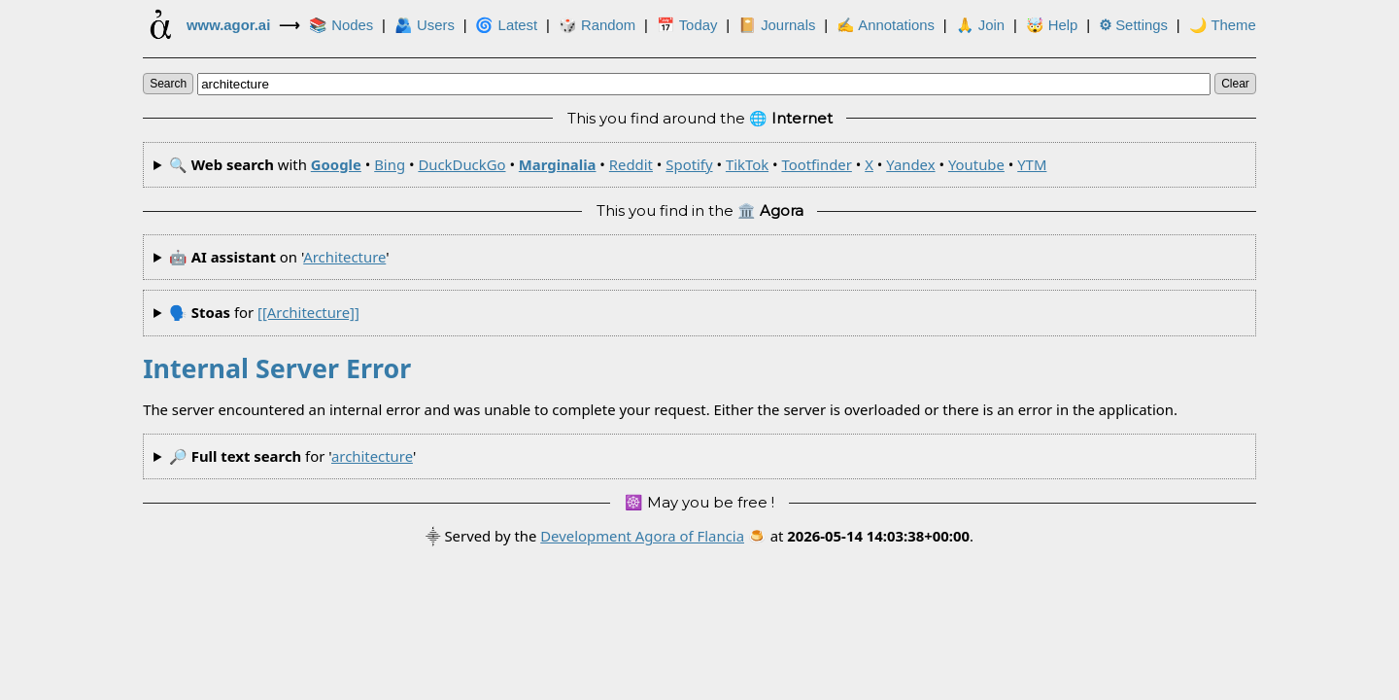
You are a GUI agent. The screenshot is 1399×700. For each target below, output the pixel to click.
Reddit (631, 164)
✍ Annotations (885, 25)
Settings (1133, 25)
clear (1235, 83)
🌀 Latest (506, 25)
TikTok (747, 164)
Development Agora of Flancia (642, 535)
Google (336, 164)
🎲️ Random (597, 25)
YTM (1031, 164)
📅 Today (687, 25)
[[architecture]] (308, 312)
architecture (344, 256)
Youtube (976, 164)
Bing (389, 164)
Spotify (688, 164)
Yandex (910, 164)
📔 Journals (776, 25)
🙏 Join (980, 25)
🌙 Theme (1222, 25)
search (168, 83)
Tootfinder (816, 164)
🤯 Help (1052, 25)
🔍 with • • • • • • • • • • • (608, 164)
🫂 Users (424, 25)
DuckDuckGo (461, 164)
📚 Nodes (341, 25)
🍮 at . (860, 535)
